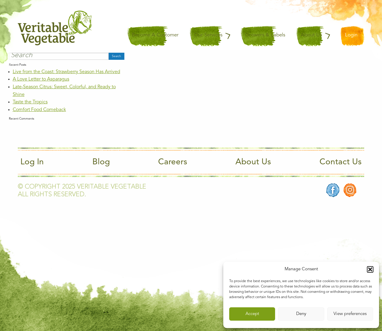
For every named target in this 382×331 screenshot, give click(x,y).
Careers (172, 162)
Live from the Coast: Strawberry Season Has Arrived (66, 72)
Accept (252, 314)
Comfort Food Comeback (39, 109)
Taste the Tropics (30, 102)
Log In (32, 162)
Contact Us (341, 162)
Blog (101, 162)
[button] (370, 269)
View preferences (350, 314)
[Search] (59, 56)
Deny (301, 314)
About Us (253, 162)
